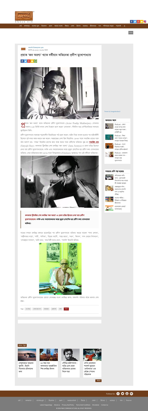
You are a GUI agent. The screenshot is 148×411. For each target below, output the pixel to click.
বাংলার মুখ (35, 26)
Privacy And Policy (68, 405)
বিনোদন (44, 26)
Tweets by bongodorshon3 (112, 111)
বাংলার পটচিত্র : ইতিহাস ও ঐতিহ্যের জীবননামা (120, 200)
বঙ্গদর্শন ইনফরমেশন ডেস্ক (35, 48)
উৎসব (78, 26)
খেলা (72, 26)
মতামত (85, 26)
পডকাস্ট (118, 26)
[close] (131, 33)
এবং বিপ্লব (28, 309)
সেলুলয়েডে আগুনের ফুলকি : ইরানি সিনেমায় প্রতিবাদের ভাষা (26, 367)
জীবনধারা (93, 26)
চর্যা (21, 26)
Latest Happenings (46, 405)
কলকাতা (27, 26)
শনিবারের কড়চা (108, 26)
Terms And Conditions (83, 405)
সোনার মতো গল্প (37, 309)
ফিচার (67, 26)
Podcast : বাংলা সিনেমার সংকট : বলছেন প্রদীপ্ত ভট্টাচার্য (121, 147)
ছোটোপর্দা (54, 309)
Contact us (104, 405)
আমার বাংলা (58, 26)
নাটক (60, 309)
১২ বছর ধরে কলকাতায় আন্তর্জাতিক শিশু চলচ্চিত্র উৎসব (49, 366)
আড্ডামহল (46, 309)
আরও (98, 380)
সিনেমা (66, 309)
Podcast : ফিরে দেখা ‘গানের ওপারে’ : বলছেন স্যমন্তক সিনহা (121, 138)
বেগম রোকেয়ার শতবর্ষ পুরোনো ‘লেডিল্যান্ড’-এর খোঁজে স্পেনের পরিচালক (90, 369)
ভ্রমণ (50, 26)
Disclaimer (95, 405)
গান (99, 26)
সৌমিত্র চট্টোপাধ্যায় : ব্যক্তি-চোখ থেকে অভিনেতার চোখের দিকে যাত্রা (69, 367)
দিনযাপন (129, 400)
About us (57, 405)
